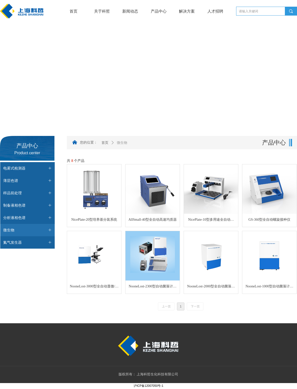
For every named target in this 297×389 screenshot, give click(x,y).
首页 (104, 143)
